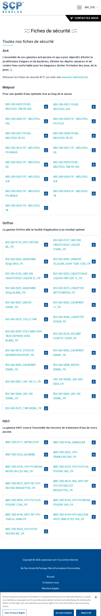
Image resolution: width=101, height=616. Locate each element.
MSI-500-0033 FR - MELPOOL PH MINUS (22, 193)
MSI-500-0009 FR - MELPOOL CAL (22, 121)
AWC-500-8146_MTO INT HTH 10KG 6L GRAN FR (22, 517)
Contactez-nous (84, 18)
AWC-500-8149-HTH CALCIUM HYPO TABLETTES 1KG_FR (70, 517)
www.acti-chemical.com (74, 77)
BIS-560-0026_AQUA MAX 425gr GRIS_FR (20, 261)
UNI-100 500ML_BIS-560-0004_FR (68, 381)
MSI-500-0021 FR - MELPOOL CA (70, 150)
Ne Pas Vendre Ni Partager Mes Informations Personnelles (50, 568)
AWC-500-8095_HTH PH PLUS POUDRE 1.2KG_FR (23, 502)
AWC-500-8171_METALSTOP (22, 442)
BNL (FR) (92, 7)
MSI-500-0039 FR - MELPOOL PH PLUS (70, 121)
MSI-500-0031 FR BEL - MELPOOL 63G (67, 107)
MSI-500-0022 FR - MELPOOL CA (22, 164)
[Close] (95, 599)
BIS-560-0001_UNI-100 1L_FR (23, 381)
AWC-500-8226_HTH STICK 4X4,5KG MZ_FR (21, 531)
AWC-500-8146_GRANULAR (69, 442)
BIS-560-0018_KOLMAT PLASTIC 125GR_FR (67, 336)
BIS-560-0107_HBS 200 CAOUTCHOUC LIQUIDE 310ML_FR (67, 245)
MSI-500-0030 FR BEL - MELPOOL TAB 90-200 (19, 106)
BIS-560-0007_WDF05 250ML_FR (18, 305)
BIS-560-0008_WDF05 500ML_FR (66, 367)
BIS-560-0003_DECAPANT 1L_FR (68, 305)
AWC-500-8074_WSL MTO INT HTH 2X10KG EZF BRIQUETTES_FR (70, 486)
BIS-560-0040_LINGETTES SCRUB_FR (68, 319)
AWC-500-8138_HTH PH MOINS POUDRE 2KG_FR (71, 502)
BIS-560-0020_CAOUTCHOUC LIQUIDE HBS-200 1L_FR (70, 276)
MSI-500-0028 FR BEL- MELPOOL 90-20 (66, 135)
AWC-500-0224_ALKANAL (20, 454)
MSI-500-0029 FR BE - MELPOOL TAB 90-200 (66, 164)
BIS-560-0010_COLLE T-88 (20, 319)
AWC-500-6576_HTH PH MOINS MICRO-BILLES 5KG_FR (23, 469)
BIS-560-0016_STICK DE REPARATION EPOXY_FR (19, 353)
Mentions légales (50, 588)
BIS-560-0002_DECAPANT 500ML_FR (68, 353)
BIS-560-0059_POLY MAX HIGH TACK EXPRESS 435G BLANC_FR (23, 336)
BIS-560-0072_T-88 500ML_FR (23, 408)
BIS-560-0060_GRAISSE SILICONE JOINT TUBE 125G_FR (71, 261)
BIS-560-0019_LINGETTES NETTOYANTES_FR (68, 290)
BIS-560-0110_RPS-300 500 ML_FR (21, 244)
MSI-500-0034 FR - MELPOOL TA (70, 193)
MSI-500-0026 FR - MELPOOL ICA (70, 179)
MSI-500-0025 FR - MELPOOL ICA (22, 179)
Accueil (50, 576)
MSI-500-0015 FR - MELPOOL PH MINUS (22, 150)
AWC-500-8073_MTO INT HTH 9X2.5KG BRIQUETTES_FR (22, 486)
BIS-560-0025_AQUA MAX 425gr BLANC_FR (20, 290)
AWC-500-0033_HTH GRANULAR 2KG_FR (65, 454)
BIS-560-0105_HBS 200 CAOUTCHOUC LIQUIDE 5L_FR (22, 276)
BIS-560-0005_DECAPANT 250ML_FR (20, 367)
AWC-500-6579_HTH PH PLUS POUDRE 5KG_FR (71, 469)
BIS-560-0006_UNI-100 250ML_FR (19, 396)
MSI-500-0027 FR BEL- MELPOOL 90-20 (18, 135)
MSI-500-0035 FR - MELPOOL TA (22, 208)
